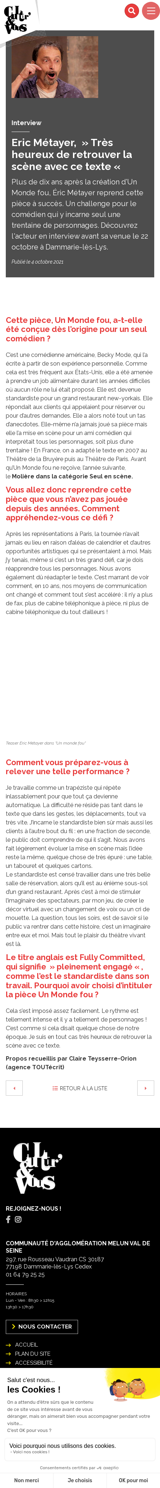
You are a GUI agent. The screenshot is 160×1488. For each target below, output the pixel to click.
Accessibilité (34, 1363)
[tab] (8, 1219)
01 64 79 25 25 (25, 1274)
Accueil (26, 1345)
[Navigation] (151, 11)
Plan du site (33, 1354)
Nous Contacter (42, 1326)
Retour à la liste (80, 1088)
